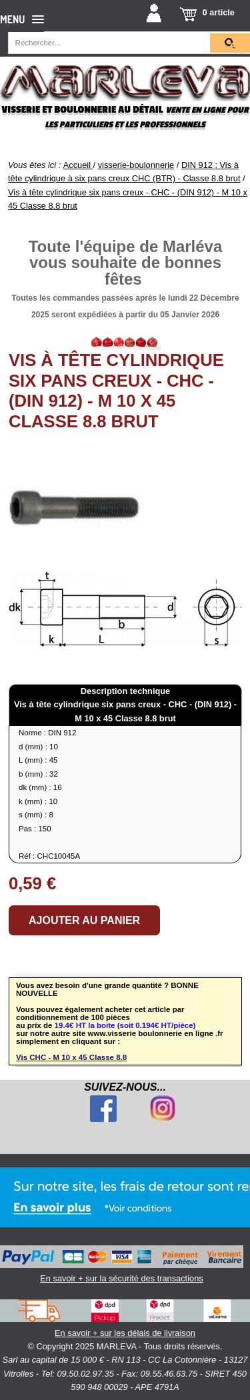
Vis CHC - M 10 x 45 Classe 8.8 (71, 1057)
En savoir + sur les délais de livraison (125, 1318)
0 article (219, 12)
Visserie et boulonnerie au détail (82, 109)
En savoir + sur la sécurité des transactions (121, 1264)
